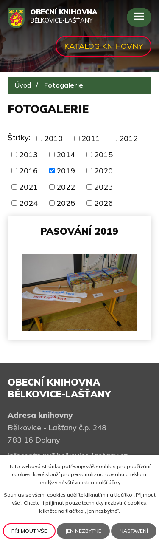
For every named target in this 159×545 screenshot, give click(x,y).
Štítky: (19, 137)
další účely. (108, 482)
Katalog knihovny (103, 46)
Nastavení (134, 531)
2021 (28, 187)
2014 (65, 154)
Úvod (22, 85)
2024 (28, 203)
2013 (28, 154)
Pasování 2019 (79, 231)
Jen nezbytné (83, 531)
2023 (103, 187)
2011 (90, 138)
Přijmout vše (29, 531)
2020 (103, 171)
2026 (103, 203)
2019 (65, 171)
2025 (65, 203)
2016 (28, 171)
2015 (103, 154)
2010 (53, 138)
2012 (128, 138)
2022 (65, 187)
